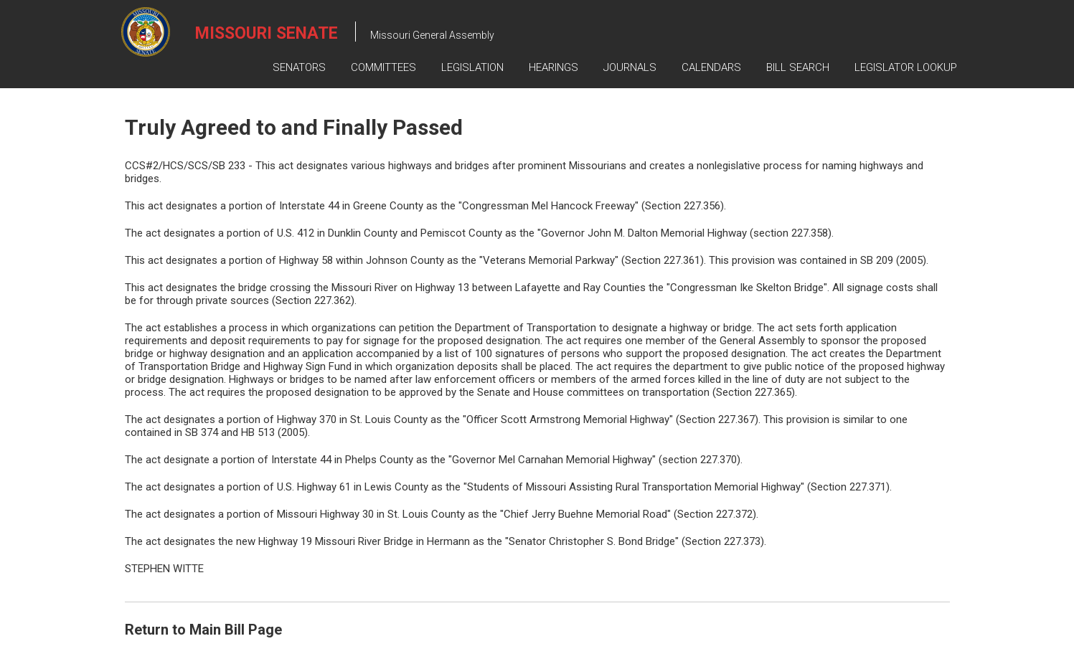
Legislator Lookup (905, 67)
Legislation (472, 67)
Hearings (553, 67)
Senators (299, 67)
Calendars (711, 67)
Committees (383, 67)
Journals (629, 67)
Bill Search (797, 67)
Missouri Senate (266, 33)
